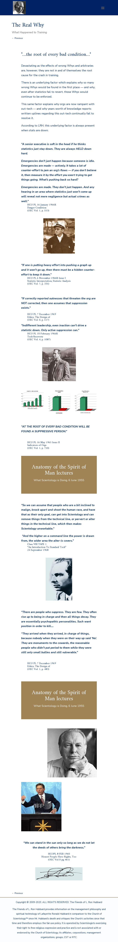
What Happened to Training (29, 32)
